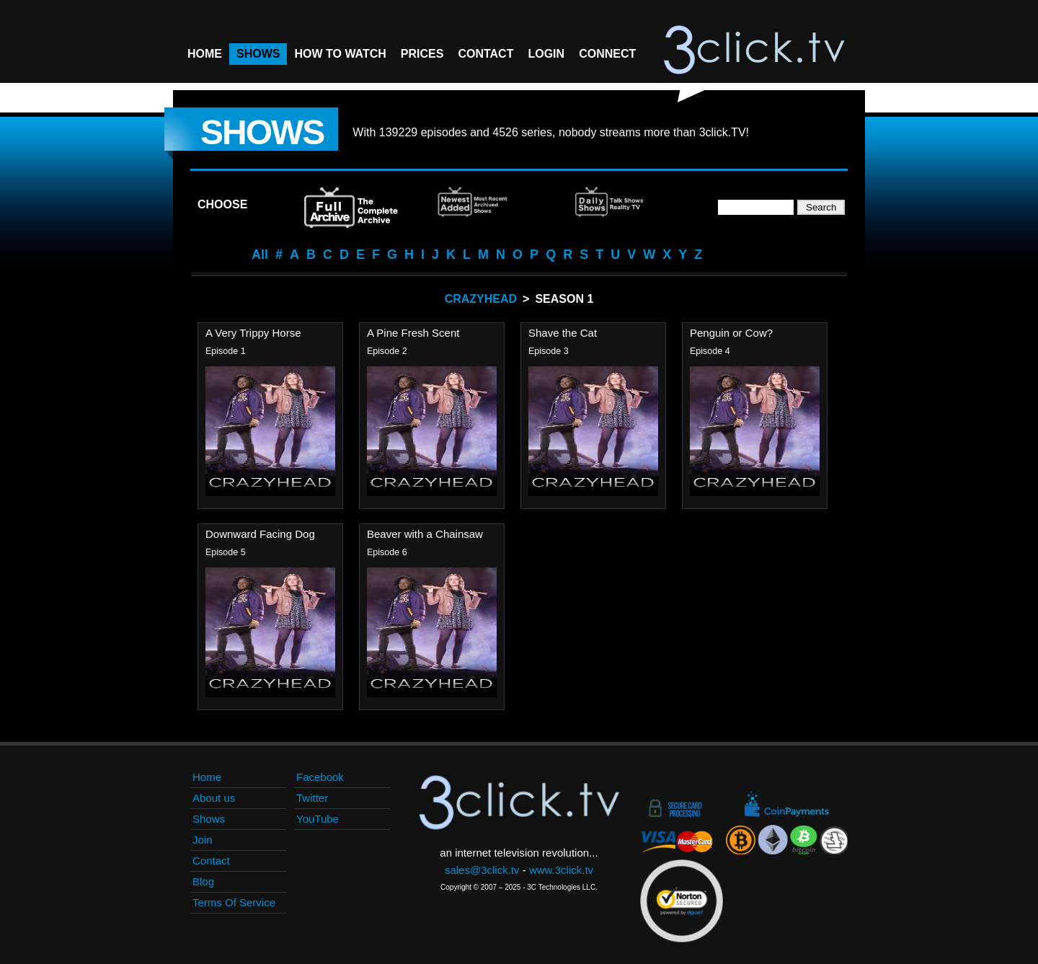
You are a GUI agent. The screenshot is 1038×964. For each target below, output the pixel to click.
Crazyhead (481, 299)
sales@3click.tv (482, 870)
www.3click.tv (561, 870)
